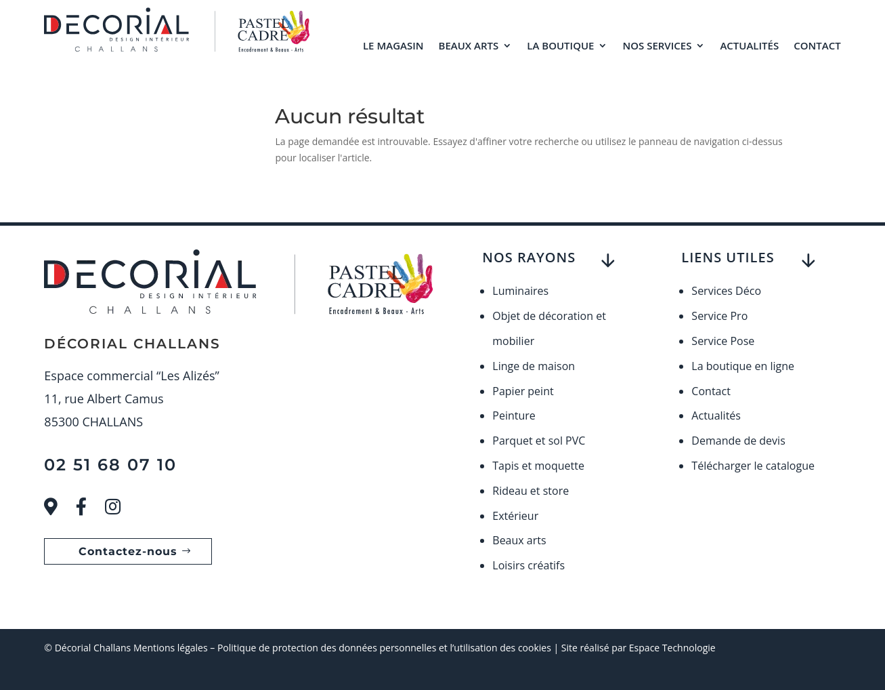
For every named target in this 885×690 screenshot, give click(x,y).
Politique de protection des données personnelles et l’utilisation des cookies (384, 647)
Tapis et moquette (538, 465)
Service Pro (719, 315)
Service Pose (722, 340)
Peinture (514, 415)
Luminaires (520, 290)
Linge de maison (533, 366)
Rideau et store (530, 490)
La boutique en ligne (742, 366)
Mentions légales (170, 647)
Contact (817, 45)
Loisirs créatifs (528, 565)
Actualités (749, 45)
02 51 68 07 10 (110, 464)
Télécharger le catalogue (753, 465)
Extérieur (515, 515)
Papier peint (522, 391)
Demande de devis (738, 440)
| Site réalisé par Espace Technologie (633, 647)
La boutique (560, 45)
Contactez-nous (128, 551)
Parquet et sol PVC (538, 440)
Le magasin (393, 45)
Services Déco (726, 290)
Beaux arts (469, 45)
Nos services (656, 45)
